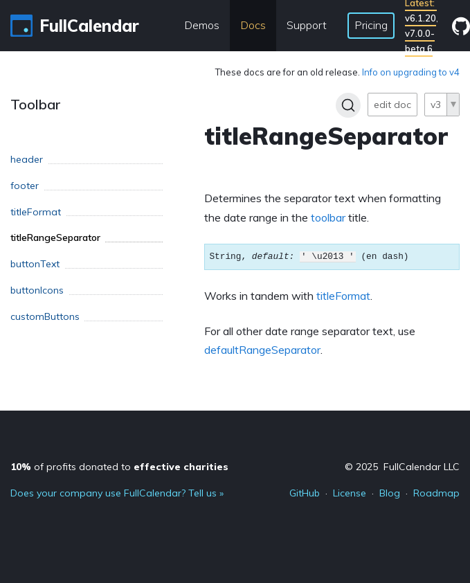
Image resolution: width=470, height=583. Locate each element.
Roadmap (436, 493)
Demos (201, 25)
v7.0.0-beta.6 (420, 41)
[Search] (348, 105)
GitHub (304, 493)
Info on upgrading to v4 (411, 72)
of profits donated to (119, 466)
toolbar (328, 217)
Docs (253, 25)
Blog (389, 493)
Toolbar (35, 104)
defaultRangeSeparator (262, 350)
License (349, 493)
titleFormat (343, 296)
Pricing (371, 25)
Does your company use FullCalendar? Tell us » (117, 493)
